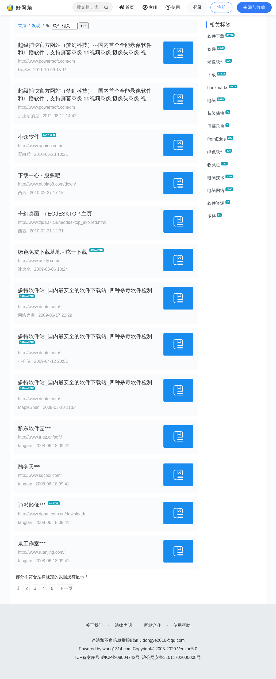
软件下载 (221, 36)
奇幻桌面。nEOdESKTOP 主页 (55, 214)
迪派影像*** (31, 505)
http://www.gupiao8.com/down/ (47, 184)
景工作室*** (31, 543)
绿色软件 (219, 151)
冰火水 (24, 269)
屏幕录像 (218, 126)
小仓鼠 (24, 361)
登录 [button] (197, 7)
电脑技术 (220, 177)
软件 (216, 48)
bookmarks (222, 87)
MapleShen (29, 407)
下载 (216, 74)
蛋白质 (24, 154)
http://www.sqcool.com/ (40, 475)
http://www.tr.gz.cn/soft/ (40, 437)
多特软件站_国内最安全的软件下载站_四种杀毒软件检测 (85, 290)
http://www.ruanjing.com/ (41, 552)
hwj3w (24, 69)
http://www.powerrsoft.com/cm (46, 61)
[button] (254, 7)
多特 (214, 215)
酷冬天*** (29, 467)
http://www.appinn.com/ (40, 146)
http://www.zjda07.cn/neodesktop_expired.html (62, 222)
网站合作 (152, 625)
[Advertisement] (234, 304)
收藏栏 (217, 164)
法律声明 (123, 625)
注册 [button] (221, 7)
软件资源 (218, 203)
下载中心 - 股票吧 (39, 175)
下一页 (66, 588)
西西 (22, 192)
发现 (36, 25)
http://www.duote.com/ (39, 306)
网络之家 (26, 315)
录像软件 (219, 61)
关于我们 (94, 625)
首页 (22, 25)
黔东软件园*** (34, 428)
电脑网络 (220, 190)
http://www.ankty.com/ (38, 260)
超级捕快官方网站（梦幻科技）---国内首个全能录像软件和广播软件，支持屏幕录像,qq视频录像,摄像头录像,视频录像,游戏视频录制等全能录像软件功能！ (85, 52)
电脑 (216, 100)
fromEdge (220, 138)
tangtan (25, 445)
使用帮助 (181, 625)
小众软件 (28, 137)
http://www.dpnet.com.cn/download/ (51, 514)
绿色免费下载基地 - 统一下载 (52, 252)
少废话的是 (28, 116)
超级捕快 (218, 113)
